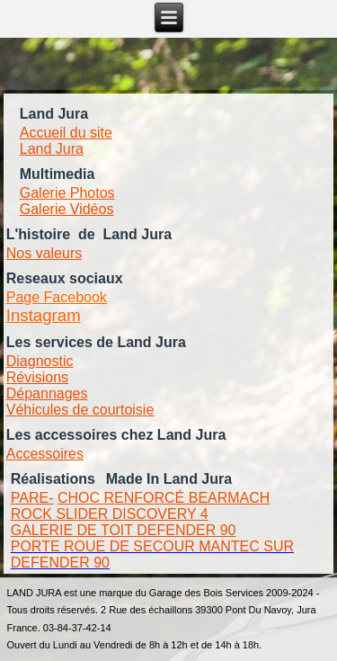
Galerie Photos (67, 193)
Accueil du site (66, 132)
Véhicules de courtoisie (80, 409)
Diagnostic (40, 361)
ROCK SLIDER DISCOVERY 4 (109, 514)
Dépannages (47, 393)
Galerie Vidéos (67, 209)
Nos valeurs (44, 253)
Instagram (43, 315)
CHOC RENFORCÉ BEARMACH (164, 497)
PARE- (32, 497)
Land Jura (52, 148)
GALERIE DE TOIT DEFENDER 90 (123, 530)
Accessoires (45, 453)
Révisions (37, 377)
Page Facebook (56, 297)
